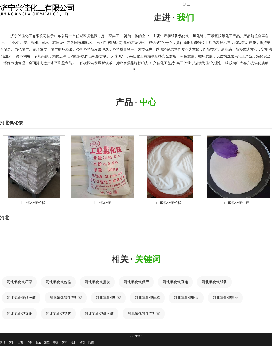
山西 (20, 342)
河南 (64, 342)
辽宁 (29, 342)
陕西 (91, 342)
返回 (186, 4)
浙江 (47, 342)
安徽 (55, 342)
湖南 (82, 342)
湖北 (73, 342)
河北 (11, 342)
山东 (38, 342)
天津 (2, 342)
